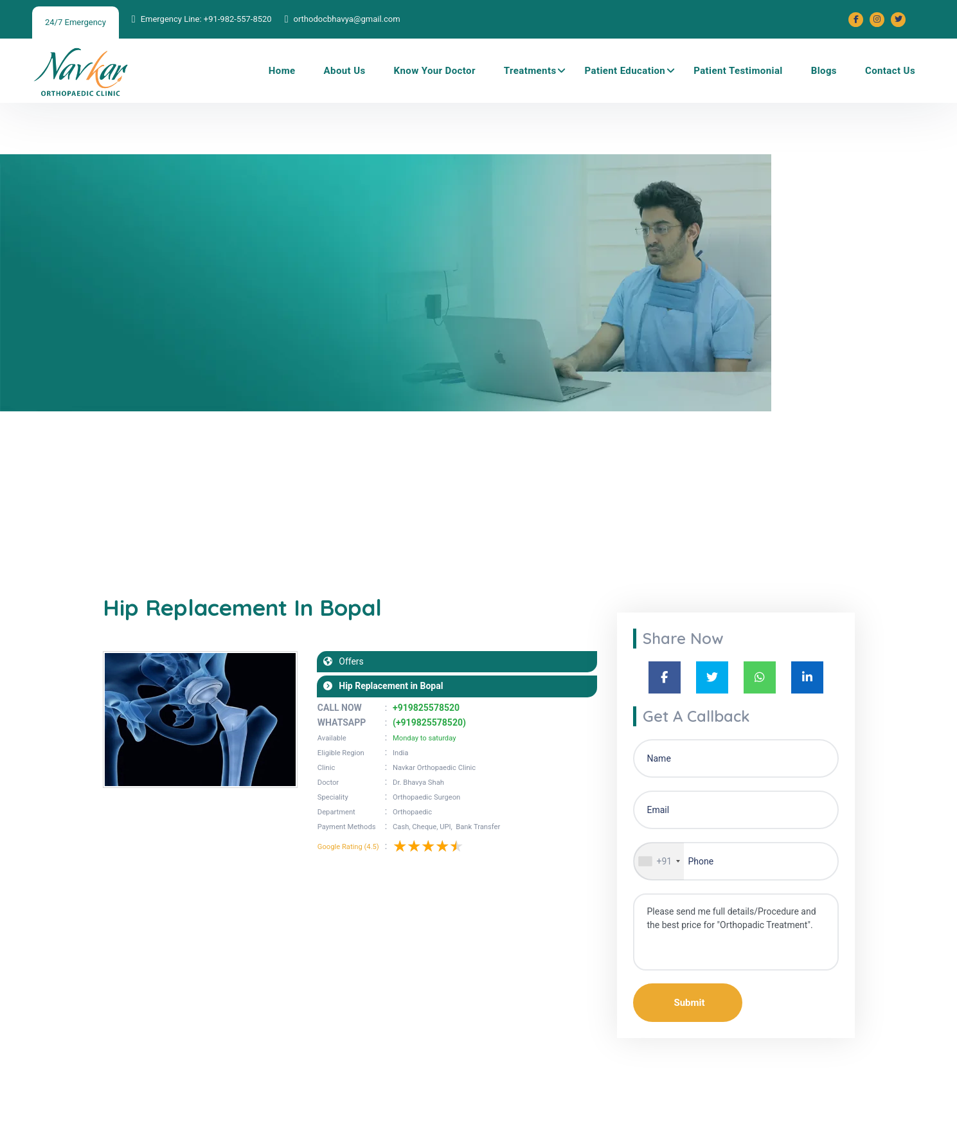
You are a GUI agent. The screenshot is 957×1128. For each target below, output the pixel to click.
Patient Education (625, 70)
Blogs (824, 70)
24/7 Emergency (75, 22)
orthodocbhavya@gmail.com (346, 19)
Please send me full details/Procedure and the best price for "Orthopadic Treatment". (736, 932)
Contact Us (890, 70)
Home (282, 70)
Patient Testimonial (738, 70)
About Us (345, 70)
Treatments (530, 70)
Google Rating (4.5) (348, 847)
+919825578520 (426, 708)
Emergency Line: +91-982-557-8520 (206, 19)
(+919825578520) (429, 722)
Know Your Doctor (435, 70)
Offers (348, 661)
